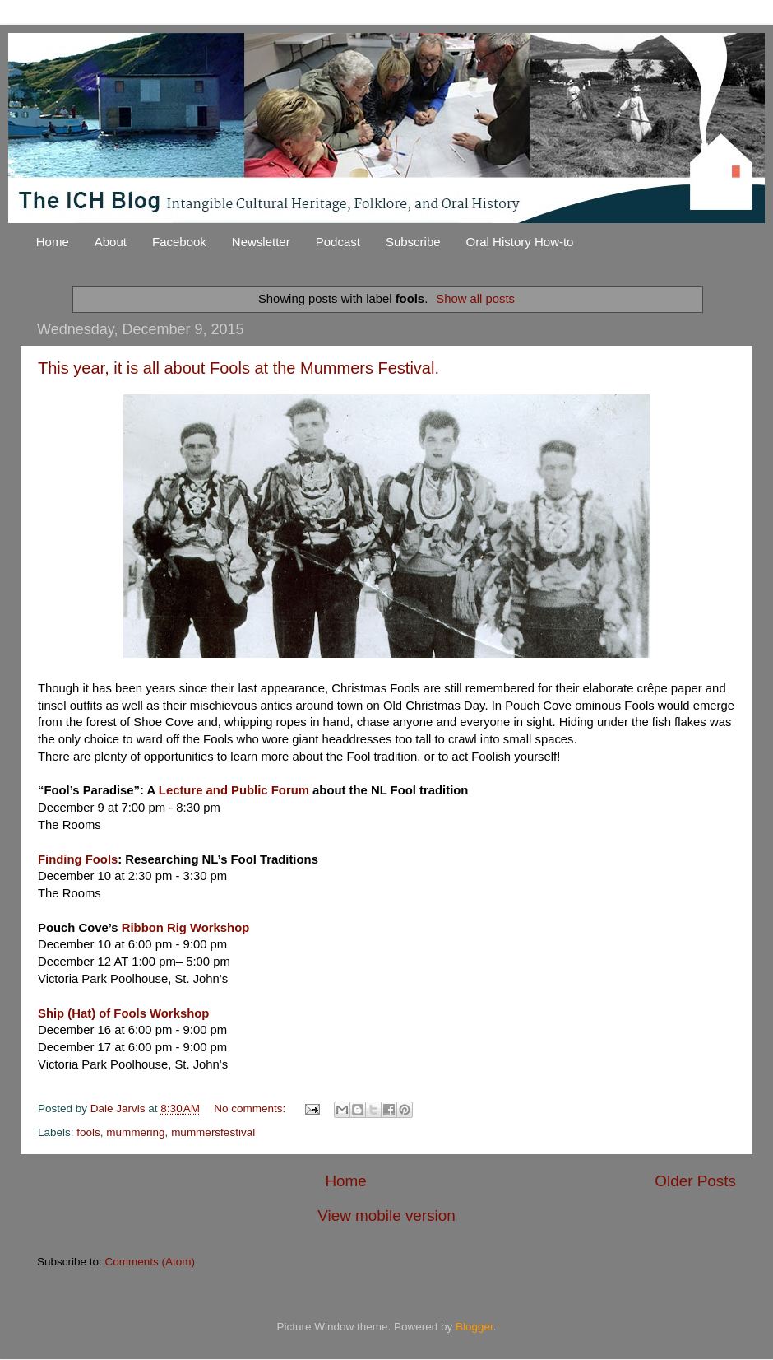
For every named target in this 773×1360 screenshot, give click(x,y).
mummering (135, 1132)
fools (88, 1132)
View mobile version (386, 1215)
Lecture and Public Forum (234, 790)
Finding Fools (78, 859)
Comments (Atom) (150, 1261)
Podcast (338, 242)
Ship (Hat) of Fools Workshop (123, 1013)
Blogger (474, 1326)
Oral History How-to (520, 242)
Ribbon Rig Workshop (186, 927)
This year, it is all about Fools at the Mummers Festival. (238, 368)
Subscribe (413, 242)
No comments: (251, 1108)
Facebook (179, 242)
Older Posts (695, 1181)
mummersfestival (213, 1132)
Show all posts (475, 298)
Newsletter (261, 242)
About (111, 242)
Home (52, 242)
